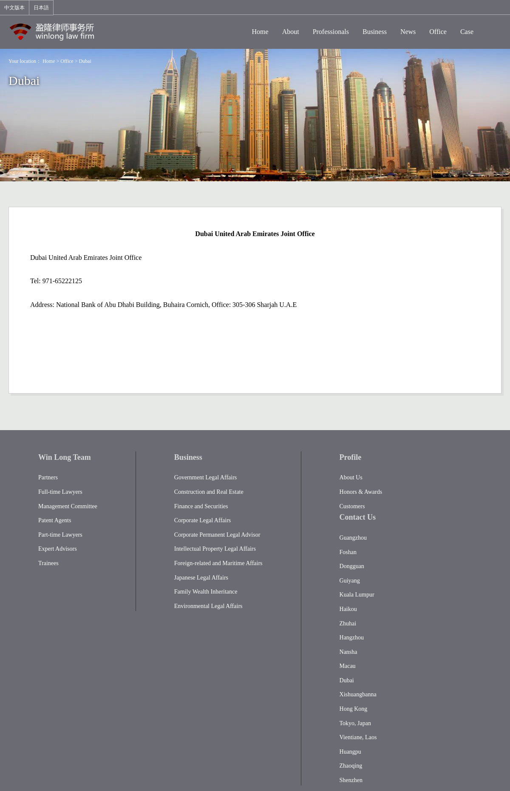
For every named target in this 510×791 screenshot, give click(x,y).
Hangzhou (352, 637)
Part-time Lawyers (60, 535)
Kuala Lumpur (357, 594)
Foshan (348, 552)
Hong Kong (354, 709)
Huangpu (350, 752)
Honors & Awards (361, 492)
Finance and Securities (201, 506)
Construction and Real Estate (209, 492)
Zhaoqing (351, 766)
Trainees (48, 563)
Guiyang (350, 580)
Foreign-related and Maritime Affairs (218, 563)
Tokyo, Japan (355, 723)
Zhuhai (348, 623)
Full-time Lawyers (60, 492)
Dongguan (352, 566)
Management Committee (67, 506)
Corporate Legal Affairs (202, 520)
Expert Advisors (57, 549)
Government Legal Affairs (205, 477)
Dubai (85, 61)
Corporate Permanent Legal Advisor (217, 535)
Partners (48, 477)
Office (66, 61)
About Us (351, 477)
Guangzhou (353, 538)
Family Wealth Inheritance (206, 591)
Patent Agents (54, 520)
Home (48, 61)
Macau (348, 666)
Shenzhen (351, 780)
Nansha (348, 652)
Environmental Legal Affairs (208, 606)
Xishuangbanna (358, 694)
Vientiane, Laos (358, 737)
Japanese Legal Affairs (201, 577)
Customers (352, 506)
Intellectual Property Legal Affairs (215, 549)
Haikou (348, 609)
